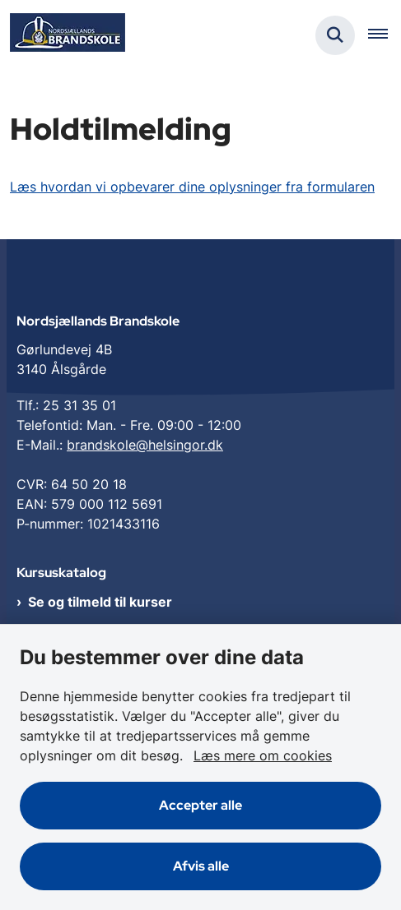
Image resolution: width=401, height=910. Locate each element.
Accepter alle (200, 805)
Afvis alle (201, 866)
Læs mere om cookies (263, 755)
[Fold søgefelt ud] (335, 35)
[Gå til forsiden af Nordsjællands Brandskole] (62, 35)
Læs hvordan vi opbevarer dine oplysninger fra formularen (192, 186)
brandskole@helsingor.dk (145, 445)
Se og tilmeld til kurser (100, 602)
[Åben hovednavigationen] (384, 35)
